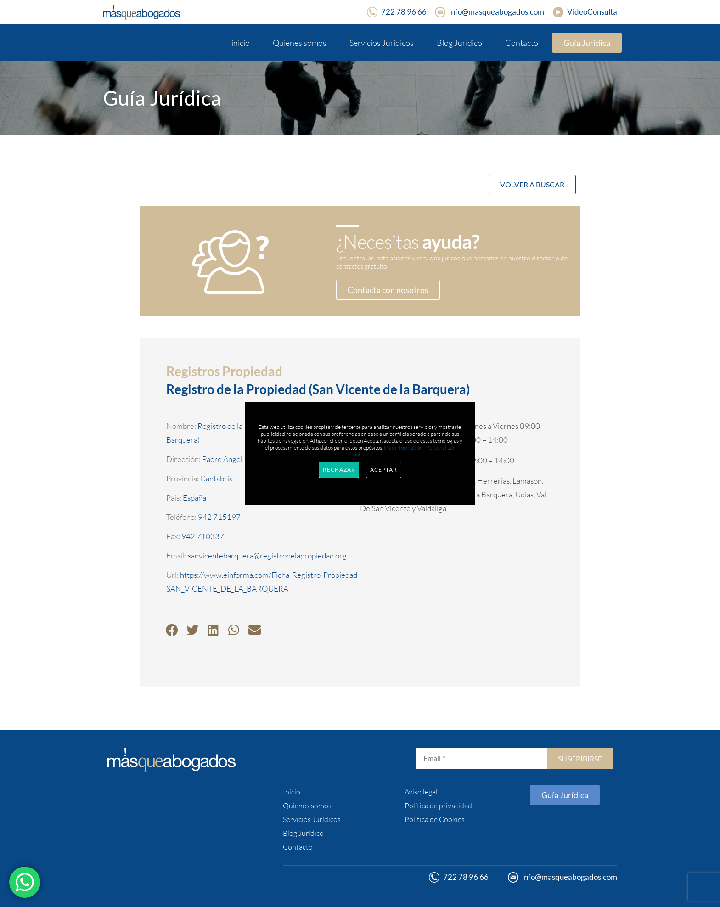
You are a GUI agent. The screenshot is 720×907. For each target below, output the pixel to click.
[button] (172, 630)
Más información (403, 447)
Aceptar (383, 469)
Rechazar (339, 469)
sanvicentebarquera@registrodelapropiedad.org (267, 555)
